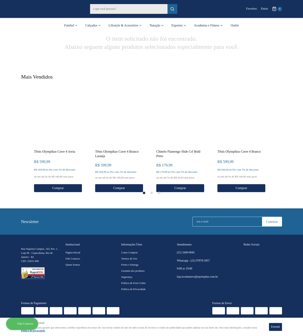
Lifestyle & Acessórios (124, 25)
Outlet (235, 25)
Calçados (91, 25)
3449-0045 (186, 253)
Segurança (126, 276)
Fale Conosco (73, 258)
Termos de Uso (129, 258)
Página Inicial (73, 252)
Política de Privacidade (133, 289)
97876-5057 (200, 261)
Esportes (177, 25)
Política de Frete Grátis (133, 283)
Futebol (69, 25)
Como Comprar (129, 252)
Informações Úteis (131, 244)
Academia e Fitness (206, 25)
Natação (155, 25)
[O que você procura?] (172, 9)
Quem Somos (73, 264)
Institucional (73, 244)
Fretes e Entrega (129, 264)
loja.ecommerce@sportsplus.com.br (197, 276)
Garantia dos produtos (133, 270)
